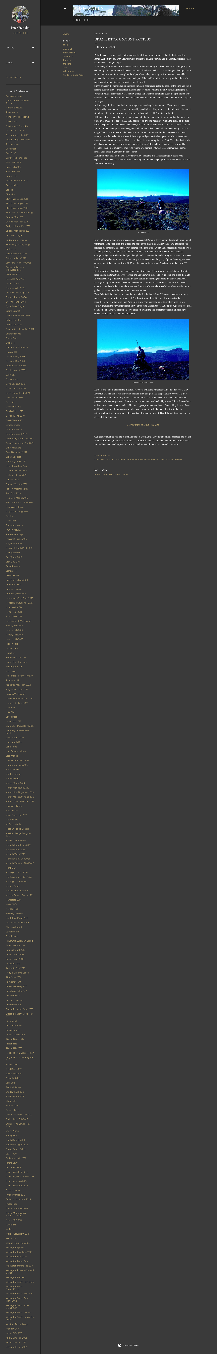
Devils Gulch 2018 (14, 411)
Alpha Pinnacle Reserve (17, 117)
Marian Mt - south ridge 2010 (20, 797)
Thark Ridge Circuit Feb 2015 (20, 1176)
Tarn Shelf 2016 (13, 1167)
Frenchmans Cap (14, 534)
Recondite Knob (14, 1025)
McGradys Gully (13, 824)
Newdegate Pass (14, 913)
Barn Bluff (11, 153)
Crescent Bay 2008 (15, 356)
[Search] (190, 8)
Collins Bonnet (13, 311)
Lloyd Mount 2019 (15, 737)
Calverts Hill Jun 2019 (16, 253)
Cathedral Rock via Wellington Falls (15, 268)
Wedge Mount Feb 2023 (18, 1243)
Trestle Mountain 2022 (17, 1208)
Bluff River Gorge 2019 (17, 208)
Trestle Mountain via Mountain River (16, 1214)
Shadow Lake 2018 (15, 1096)
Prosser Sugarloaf (14, 1000)
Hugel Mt (10, 653)
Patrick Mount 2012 (15, 945)
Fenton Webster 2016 (16, 484)
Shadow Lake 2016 (15, 1092)
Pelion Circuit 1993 (15, 954)
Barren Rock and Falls (16, 158)
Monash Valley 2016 (15, 849)
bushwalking (69, 52)
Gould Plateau (13, 566)
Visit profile (20, 33)
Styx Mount (11, 1153)
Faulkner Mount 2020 (16, 475)
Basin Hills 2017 (13, 162)
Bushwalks (88, 8)
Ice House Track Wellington (19, 676)
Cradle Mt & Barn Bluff (17, 347)
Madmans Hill (12, 769)
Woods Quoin (12, 1328)
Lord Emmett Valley (16, 751)
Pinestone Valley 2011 (16, 986)
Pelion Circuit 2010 (15, 959)
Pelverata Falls (13, 963)
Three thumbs (13, 1190)
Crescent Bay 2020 (15, 361)
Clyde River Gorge (15, 306)
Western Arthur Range (17, 1324)
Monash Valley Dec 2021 (18, 858)
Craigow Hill (11, 352)
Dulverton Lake (13, 447)
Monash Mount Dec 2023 (18, 845)
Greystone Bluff (13, 584)
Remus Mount (13, 1030)
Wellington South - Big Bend (20, 1282)
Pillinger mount (13, 982)
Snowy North (12, 1131)
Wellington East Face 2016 (19, 1252)
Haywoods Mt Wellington (18, 621)
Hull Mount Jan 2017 (16, 657)
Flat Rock (10, 516)
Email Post (105, 455)
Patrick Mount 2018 (15, 950)
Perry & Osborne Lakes (17, 972)
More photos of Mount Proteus (143, 424)
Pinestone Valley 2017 (16, 991)
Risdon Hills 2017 (14, 1048)
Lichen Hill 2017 (13, 721)
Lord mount (12, 756)
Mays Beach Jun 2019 (16, 815)
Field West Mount (15, 507)
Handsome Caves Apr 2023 (19, 603)
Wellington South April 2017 (19, 1293)
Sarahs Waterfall (14, 1073)
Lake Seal (10, 707)
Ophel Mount (12, 931)
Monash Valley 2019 (15, 854)
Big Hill (9, 190)
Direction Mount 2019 (16, 434)
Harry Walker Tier (14, 607)
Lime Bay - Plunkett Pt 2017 (20, 726)
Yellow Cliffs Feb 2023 (16, 1338)
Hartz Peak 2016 (14, 616)
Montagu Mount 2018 (17, 872)
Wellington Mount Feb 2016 (19, 1266)
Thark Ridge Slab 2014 (17, 1172)
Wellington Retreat (15, 1277)
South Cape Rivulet (15, 1140)
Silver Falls (11, 1101)
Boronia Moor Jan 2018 (17, 221)
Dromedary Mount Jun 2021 (20, 443)
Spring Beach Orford (16, 1149)
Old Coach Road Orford (17, 922)
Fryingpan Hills (13, 552)
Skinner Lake (12, 1105)
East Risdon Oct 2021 (16, 452)
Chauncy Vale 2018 (15, 288)
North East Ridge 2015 (17, 918)
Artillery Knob (12, 144)
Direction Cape (13, 425)
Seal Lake (10, 1083)
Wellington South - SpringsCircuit (15, 1287)
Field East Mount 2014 (17, 498)
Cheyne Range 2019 (16, 302)
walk (65, 67)
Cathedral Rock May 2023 (18, 263)
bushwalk (67, 49)
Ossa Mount (12, 936)
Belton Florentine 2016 (17, 180)
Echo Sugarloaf (13, 457)
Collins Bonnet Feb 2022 (18, 315)
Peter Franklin (20, 27)
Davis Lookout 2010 (16, 384)
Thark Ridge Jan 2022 (16, 1181)
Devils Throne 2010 (15, 416)
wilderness (68, 71)
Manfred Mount (13, 774)
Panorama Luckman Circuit (19, 941)
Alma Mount (12, 112)
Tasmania (68, 56)
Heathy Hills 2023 (14, 639)
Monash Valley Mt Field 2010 (20, 863)
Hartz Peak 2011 (14, 612)
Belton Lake (12, 185)
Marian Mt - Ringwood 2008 (20, 792)
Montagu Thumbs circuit (18, 881)
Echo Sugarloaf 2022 (16, 461)
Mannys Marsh (13, 778)
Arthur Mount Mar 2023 (17, 135)
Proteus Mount (13, 1004)
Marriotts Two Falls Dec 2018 (20, 801)
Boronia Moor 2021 (15, 217)
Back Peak (11, 148)
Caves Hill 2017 (13, 274)
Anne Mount (12, 121)
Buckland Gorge (14, 235)
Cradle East (11, 338)
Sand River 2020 (14, 1069)
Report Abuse (14, 77)
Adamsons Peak (14, 96)
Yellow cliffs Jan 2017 (16, 1342)
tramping (67, 60)
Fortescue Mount (14, 525)
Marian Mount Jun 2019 (17, 788)
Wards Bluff (11, 1238)
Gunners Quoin (13, 589)
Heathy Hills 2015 (14, 630)
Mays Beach (12, 810)
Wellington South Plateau (18, 1312)
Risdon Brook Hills (15, 1039)
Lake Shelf (11, 712)
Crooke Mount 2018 (16, 370)
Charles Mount (13, 283)
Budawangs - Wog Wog (18, 244)
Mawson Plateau (14, 806)
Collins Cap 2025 (14, 324)
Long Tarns (11, 746)
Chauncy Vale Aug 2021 (17, 292)
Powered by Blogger (128, 1345)
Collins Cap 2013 (14, 320)
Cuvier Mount (12, 379)
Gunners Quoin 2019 (16, 593)
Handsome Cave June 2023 (19, 598)
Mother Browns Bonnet (17, 890)
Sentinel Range (13, 1087)
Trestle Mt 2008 (14, 1220)
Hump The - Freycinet (17, 662)
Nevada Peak (12, 909)
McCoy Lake (12, 819)
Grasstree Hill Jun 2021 (17, 580)
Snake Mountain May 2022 (19, 1114)
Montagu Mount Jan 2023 (19, 877)
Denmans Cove (13, 406)
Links (85, 20)
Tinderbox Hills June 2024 (18, 1199)
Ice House (11, 671)
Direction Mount (14, 429)
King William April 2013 (17, 689)
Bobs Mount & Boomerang (19, 212)
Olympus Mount (14, 927)
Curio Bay (10, 375)
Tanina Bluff (11, 1163)
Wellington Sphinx (15, 1247)
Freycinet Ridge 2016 (16, 539)
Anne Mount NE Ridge (17, 126)
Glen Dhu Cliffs (13, 561)
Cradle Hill (10, 343)
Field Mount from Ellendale (19, 502)
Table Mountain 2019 (16, 1158)
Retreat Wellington (15, 1034)
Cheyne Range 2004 (16, 297)
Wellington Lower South (18, 1261)
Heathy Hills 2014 (14, 625)
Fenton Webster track (16, 489)
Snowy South (12, 1135)
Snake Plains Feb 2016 (17, 1119)
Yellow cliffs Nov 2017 (16, 1347)
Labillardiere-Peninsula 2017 (19, 698)
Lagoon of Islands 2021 (17, 703)
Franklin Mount (13, 530)
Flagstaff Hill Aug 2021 (17, 511)
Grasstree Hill (12, 575)
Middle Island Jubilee (16, 840)
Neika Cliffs (11, 904)
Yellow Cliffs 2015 (14, 1333)
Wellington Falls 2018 (16, 1256)
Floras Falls (11, 520)
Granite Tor (11, 571)
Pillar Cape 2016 (13, 977)
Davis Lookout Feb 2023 (18, 393)
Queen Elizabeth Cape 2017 (19, 1009)
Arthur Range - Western (18, 139)
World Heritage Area (73, 75)
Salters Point (12, 1064)
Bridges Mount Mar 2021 (18, 231)
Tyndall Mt (11, 1224)
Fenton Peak (12, 479)
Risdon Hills (11, 1043)
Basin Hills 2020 (13, 167)
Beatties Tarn (12, 176)
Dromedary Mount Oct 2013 (20, 438)
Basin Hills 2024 (13, 171)
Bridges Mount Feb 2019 (18, 226)
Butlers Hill (11, 249)
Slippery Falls (12, 1110)
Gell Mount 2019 (14, 557)
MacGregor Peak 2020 (17, 765)
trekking (67, 64)
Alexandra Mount (14, 107)
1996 (65, 45)
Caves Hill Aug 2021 (15, 279)
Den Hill (10, 402)
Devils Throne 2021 (15, 420)
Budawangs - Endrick (16, 240)
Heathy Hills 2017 (14, 634)
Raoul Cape (11, 1021)
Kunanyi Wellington (15, 694)
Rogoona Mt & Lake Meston (20, 1053)
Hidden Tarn (12, 648)
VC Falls (9, 1229)
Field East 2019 (13, 493)
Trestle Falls (11, 1204)
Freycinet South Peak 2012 (19, 548)
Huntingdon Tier (14, 666)
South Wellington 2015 (17, 1144)
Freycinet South (14, 543)
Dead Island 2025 (14, 397)
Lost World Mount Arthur (18, 760)
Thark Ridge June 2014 (17, 1185)
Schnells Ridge (13, 1078)
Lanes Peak (11, 717)
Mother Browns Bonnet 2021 (20, 895)
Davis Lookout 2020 (16, 388)
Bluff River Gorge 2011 (17, 199)
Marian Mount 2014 (15, 783)
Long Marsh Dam (14, 742)
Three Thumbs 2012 (15, 1195)
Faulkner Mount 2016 (16, 470)
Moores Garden (13, 886)
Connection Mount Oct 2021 (20, 329)
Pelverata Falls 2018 (15, 968)
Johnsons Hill (12, 680)
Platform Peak (13, 995)
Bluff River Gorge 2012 (17, 203)
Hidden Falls (12, 644)
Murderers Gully (13, 900)
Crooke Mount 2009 (16, 365)
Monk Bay (11, 868)
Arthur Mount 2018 (15, 130)
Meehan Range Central (17, 829)
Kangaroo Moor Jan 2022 (18, 685)
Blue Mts (10, 194)
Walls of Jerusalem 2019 (17, 1234)
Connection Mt (13, 333)
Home (76, 20)
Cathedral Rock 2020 (16, 258)
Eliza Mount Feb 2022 (16, 466)
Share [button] (66, 34)
